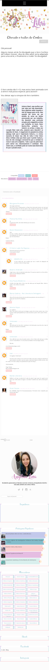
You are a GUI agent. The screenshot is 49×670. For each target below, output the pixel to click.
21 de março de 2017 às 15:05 (29, 376)
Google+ (35, 175)
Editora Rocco (33, 598)
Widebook (20, 627)
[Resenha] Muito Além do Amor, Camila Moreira (18, 534)
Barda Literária (16, 376)
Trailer (36, 178)
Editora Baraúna (33, 581)
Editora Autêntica (20, 581)
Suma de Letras (20, 623)
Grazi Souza (14, 388)
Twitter (28, 175)
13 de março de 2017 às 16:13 (20, 353)
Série (30, 178)
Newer (2, 439)
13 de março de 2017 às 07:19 (25, 336)
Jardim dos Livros (33, 614)
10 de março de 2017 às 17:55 (33, 281)
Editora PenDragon (34, 594)
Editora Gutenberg (33, 585)
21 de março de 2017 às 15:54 (27, 388)
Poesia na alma (16, 219)
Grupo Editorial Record (8, 615)
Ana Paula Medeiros (18, 281)
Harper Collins (20, 614)
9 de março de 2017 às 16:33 (32, 203)
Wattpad (7, 627)
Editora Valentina (33, 602)
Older (8, 440)
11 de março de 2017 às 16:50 (28, 307)
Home (31, 440)
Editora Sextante (20, 602)
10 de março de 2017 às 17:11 (30, 270)
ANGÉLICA (18, 259)
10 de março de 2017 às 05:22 (30, 230)
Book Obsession (16, 230)
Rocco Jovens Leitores (7, 624)
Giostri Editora (33, 606)
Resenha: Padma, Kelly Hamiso (14, 547)
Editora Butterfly (7, 585)
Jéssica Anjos (15, 307)
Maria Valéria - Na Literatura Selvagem (25, 293)
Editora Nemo (7, 593)
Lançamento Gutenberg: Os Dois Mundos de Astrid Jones (21, 560)
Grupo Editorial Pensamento (33, 611)
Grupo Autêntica (20, 610)
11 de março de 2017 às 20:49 (25, 321)
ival (11, 353)
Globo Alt (7, 610)
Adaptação (12, 178)
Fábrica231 (8, 606)
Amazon (8, 577)
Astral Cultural (20, 577)
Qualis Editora (33, 619)
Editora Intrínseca (7, 589)
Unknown (13, 321)
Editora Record (20, 598)
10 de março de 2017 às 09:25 (37, 248)
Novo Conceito (8, 619)
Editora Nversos (20, 593)
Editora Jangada (20, 589)
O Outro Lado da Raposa (19, 248)
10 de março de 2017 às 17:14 (30, 259)
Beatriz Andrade (16, 270)
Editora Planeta (8, 598)
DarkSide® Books (33, 577)
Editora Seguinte (7, 602)
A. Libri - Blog (4, 650)
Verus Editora (33, 623)
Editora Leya (33, 589)
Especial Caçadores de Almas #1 (14, 553)
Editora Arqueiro (7, 581)
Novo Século (20, 619)
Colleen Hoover (21, 178)
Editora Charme (20, 585)
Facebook (21, 175)
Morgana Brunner (17, 203)
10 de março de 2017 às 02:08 (30, 219)
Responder (8, 213)
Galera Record (20, 606)
